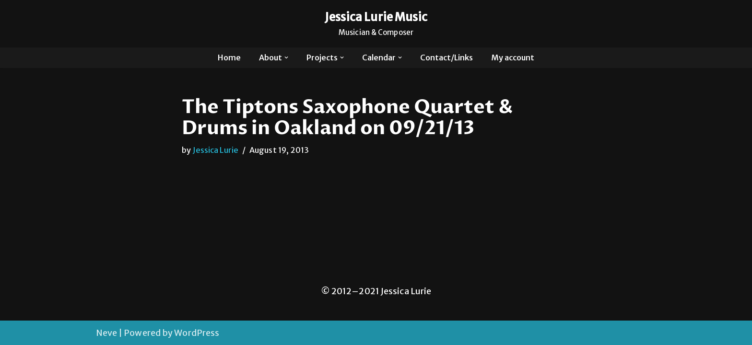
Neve (106, 332)
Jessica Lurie (215, 150)
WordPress (196, 332)
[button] (286, 57)
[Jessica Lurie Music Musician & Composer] (376, 24)
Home (229, 57)
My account (512, 57)
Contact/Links (446, 57)
